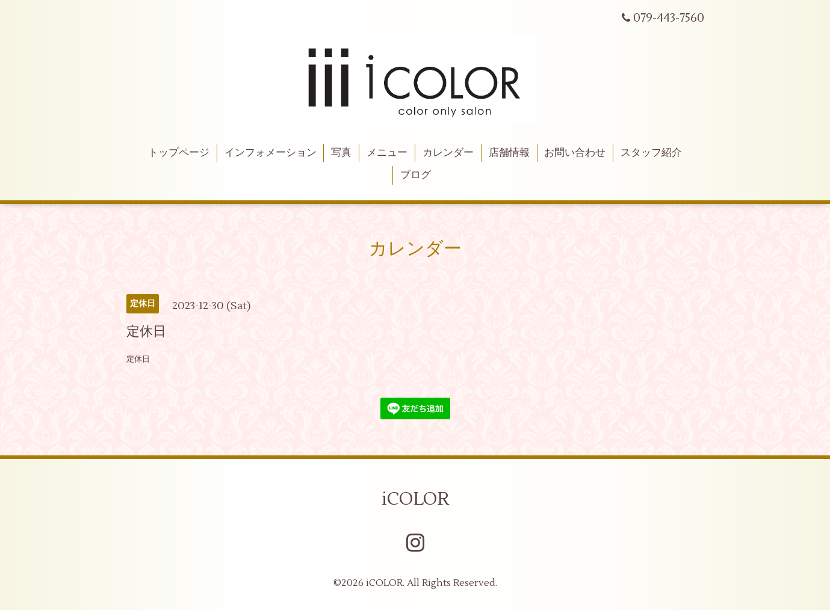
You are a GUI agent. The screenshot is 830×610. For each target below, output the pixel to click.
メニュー (387, 152)
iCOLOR (415, 499)
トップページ (178, 152)
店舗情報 (509, 152)
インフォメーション (271, 152)
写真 (341, 152)
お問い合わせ (574, 152)
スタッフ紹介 (651, 152)
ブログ (415, 175)
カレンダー (448, 152)
